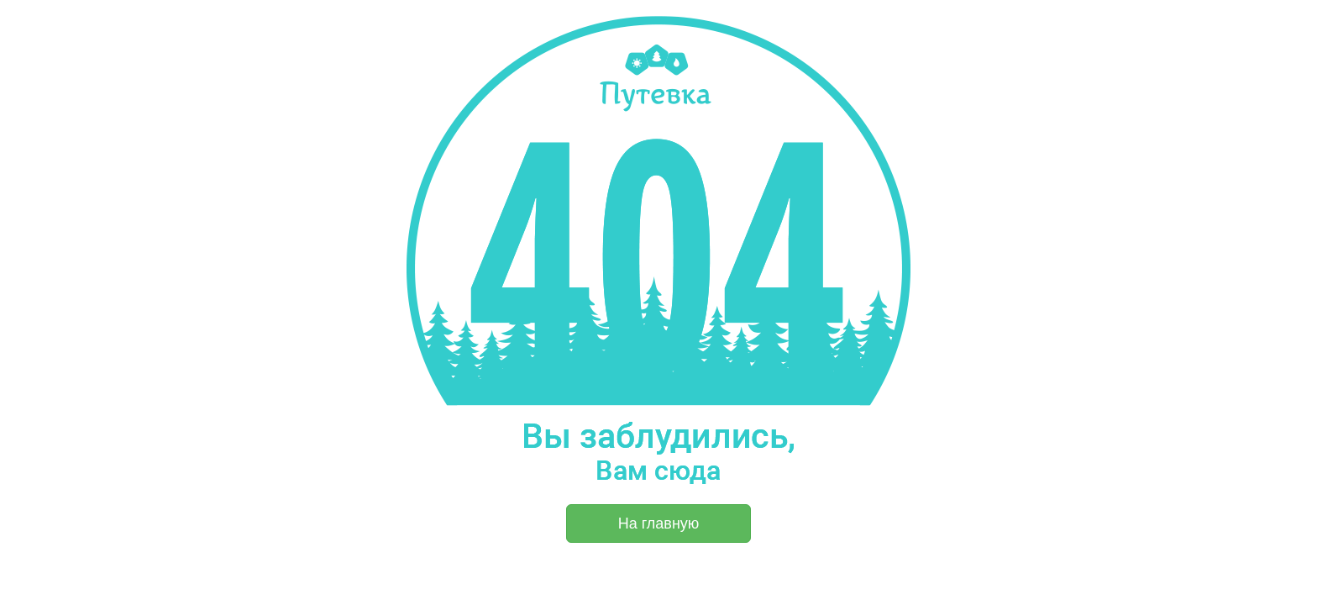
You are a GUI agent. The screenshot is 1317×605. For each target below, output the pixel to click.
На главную (659, 523)
